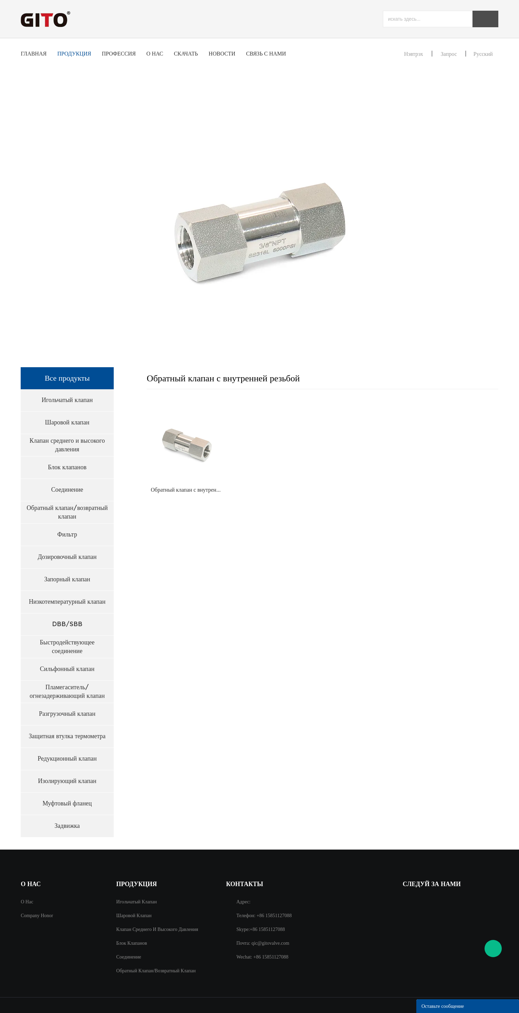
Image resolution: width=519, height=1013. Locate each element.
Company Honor (37, 915)
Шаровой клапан (67, 422)
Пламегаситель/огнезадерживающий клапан (67, 691)
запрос (449, 54)
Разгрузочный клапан (67, 714)
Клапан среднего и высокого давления (67, 445)
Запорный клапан (67, 579)
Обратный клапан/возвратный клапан (67, 512)
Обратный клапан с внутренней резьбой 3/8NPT (187, 490)
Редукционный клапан (67, 758)
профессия (118, 53)
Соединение (67, 489)
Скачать (186, 53)
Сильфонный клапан (67, 669)
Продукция (74, 53)
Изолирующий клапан (67, 781)
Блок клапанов (67, 467)
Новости (221, 53)
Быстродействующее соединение (67, 647)
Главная (34, 53)
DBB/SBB (67, 624)
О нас (154, 53)
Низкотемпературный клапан (67, 601)
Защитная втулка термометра (67, 736)
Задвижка (67, 826)
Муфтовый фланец (67, 803)
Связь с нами (266, 53)
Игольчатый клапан (67, 400)
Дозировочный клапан (67, 557)
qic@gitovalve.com (270, 943)
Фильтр (67, 534)
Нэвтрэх (413, 54)
